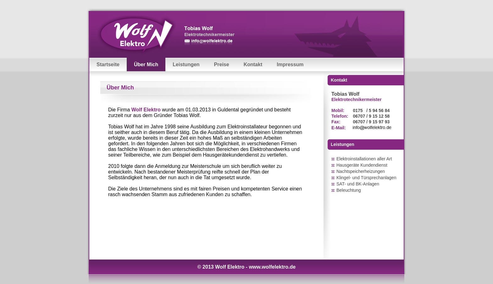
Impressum (290, 64)
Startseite (108, 64)
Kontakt (253, 64)
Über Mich (146, 64)
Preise (221, 64)
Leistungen (186, 64)
